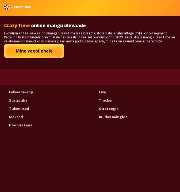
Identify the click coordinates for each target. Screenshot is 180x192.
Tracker (106, 100)
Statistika (18, 100)
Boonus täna (20, 125)
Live (102, 92)
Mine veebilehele (34, 51)
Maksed (16, 116)
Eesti (161, 7)
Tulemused (19, 108)
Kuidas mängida (113, 116)
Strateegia (108, 108)
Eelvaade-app (21, 92)
